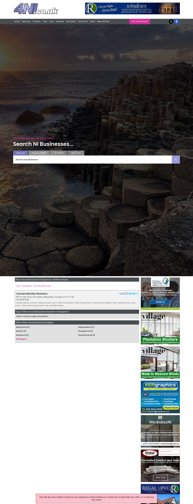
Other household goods (42, 286)
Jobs (51, 21)
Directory (26, 21)
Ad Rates (60, 21)
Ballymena (21, 327)
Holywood (21, 335)
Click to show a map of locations (32, 316)
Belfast (19, 331)
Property (37, 21)
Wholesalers (27, 286)
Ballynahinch (84, 327)
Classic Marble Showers (32, 293)
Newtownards (85, 335)
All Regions (21, 339)
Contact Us (83, 21)
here (142, 497)
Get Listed (70, 21)
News (92, 21)
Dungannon (84, 331)
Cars (45, 21)
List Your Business (140, 21)
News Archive (103, 21)
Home (17, 21)
